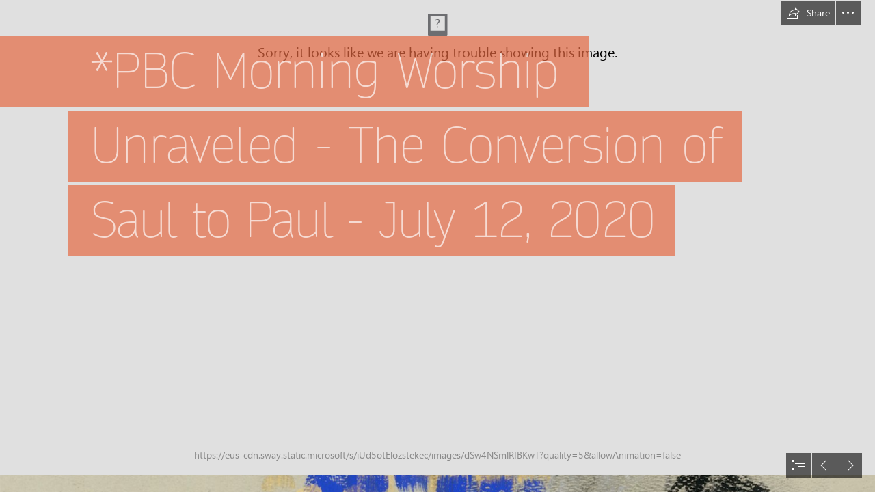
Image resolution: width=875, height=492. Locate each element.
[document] (437, 246)
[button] (808, 13)
